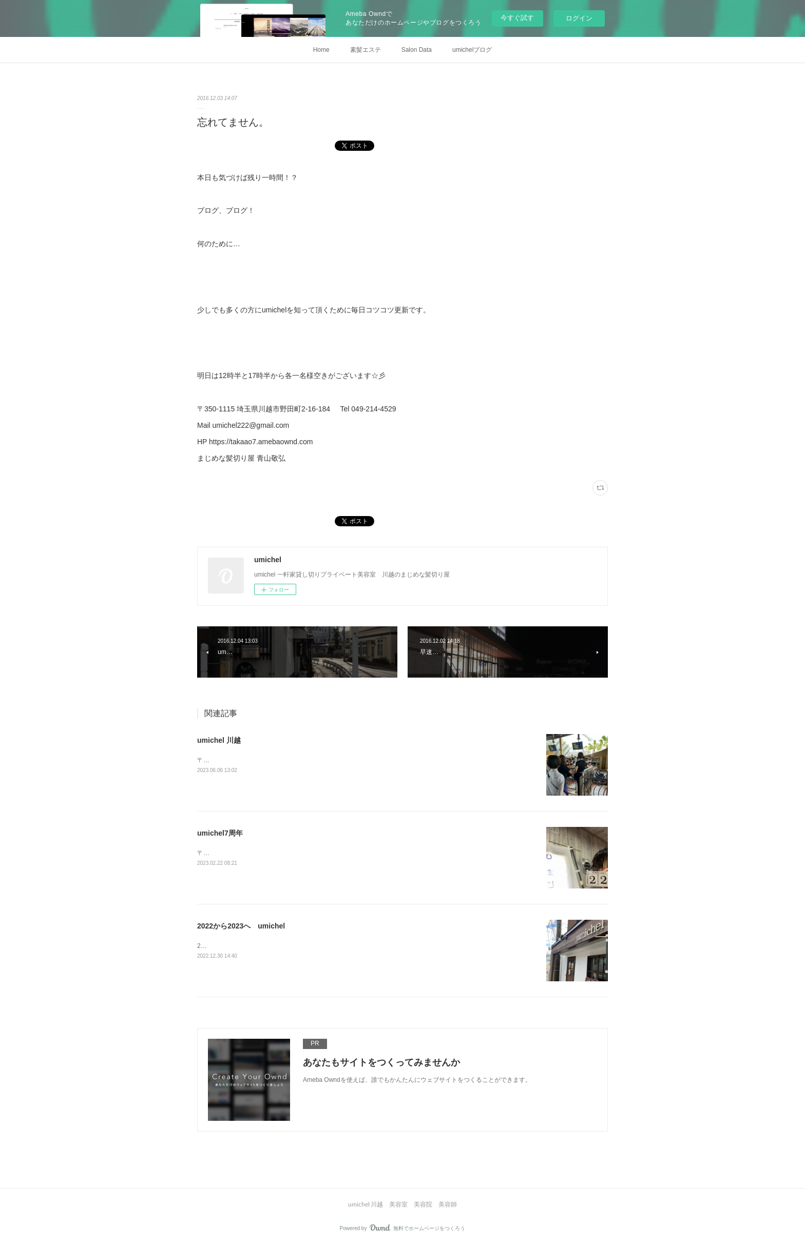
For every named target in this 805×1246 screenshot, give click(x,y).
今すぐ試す (517, 18)
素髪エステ (365, 49)
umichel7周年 (220, 833)
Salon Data (416, 49)
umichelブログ (472, 49)
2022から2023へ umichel (241, 926)
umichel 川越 (219, 740)
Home (321, 49)
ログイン (579, 18)
